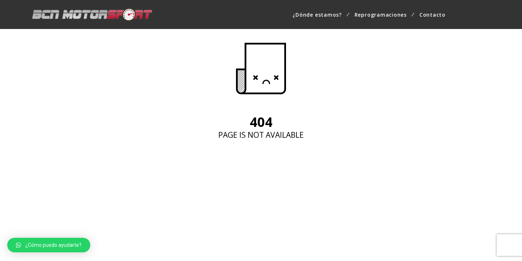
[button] (48, 245)
